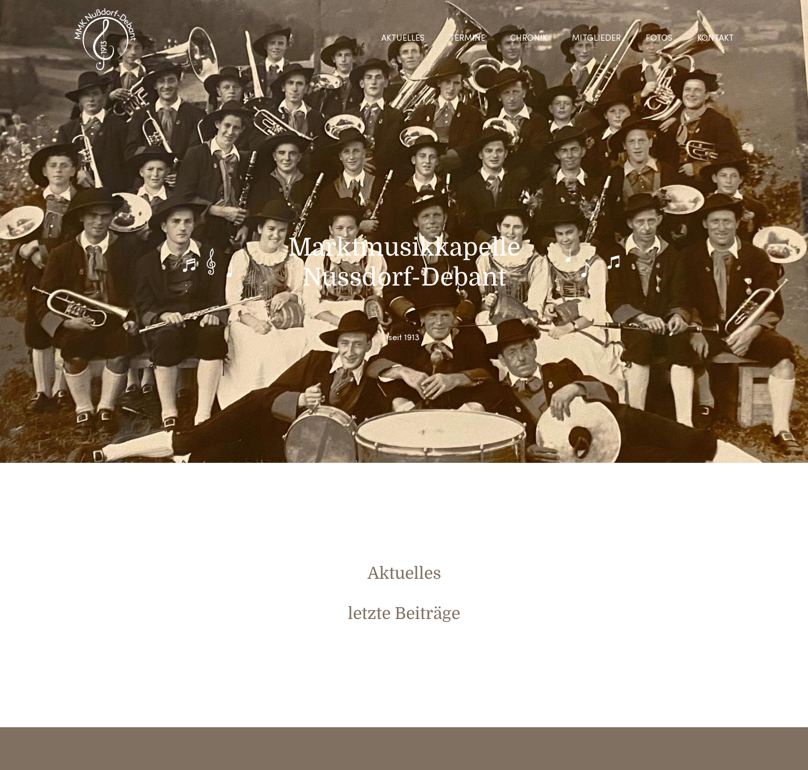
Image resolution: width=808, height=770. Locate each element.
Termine (467, 39)
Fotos (659, 39)
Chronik (528, 39)
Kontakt (715, 39)
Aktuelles (403, 39)
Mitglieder (596, 39)
